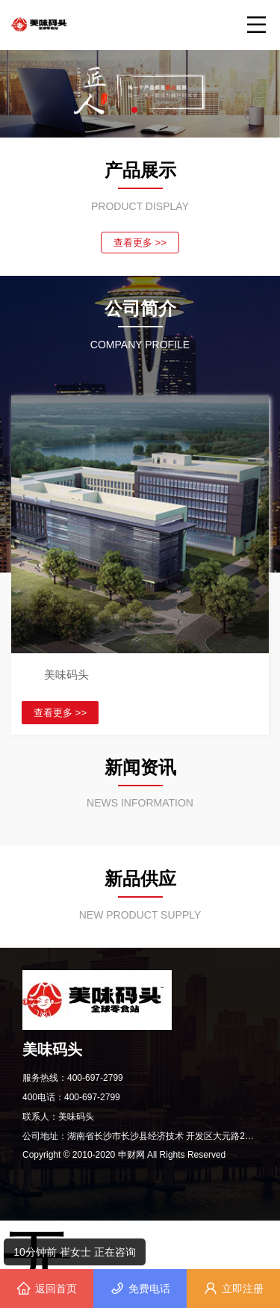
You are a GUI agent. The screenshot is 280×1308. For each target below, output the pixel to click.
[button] (134, 110)
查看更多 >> (139, 243)
